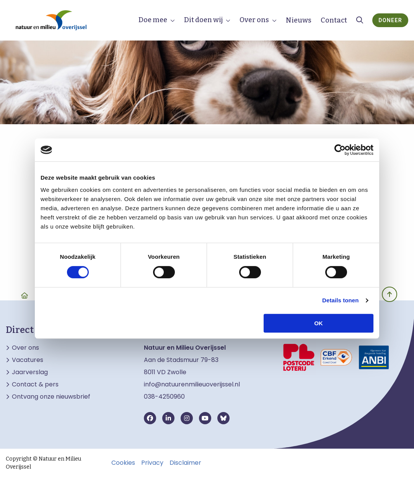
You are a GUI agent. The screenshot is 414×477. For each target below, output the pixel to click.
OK (318, 323)
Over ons (254, 20)
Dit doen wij (203, 20)
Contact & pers (35, 384)
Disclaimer (185, 463)
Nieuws (298, 20)
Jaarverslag (30, 372)
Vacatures (27, 360)
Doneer (390, 20)
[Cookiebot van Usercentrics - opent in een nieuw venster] (339, 150)
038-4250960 (164, 396)
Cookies (123, 463)
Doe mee (153, 20)
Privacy (152, 463)
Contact (334, 20)
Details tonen (340, 300)
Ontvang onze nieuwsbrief (51, 397)
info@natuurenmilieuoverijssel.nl (192, 384)
